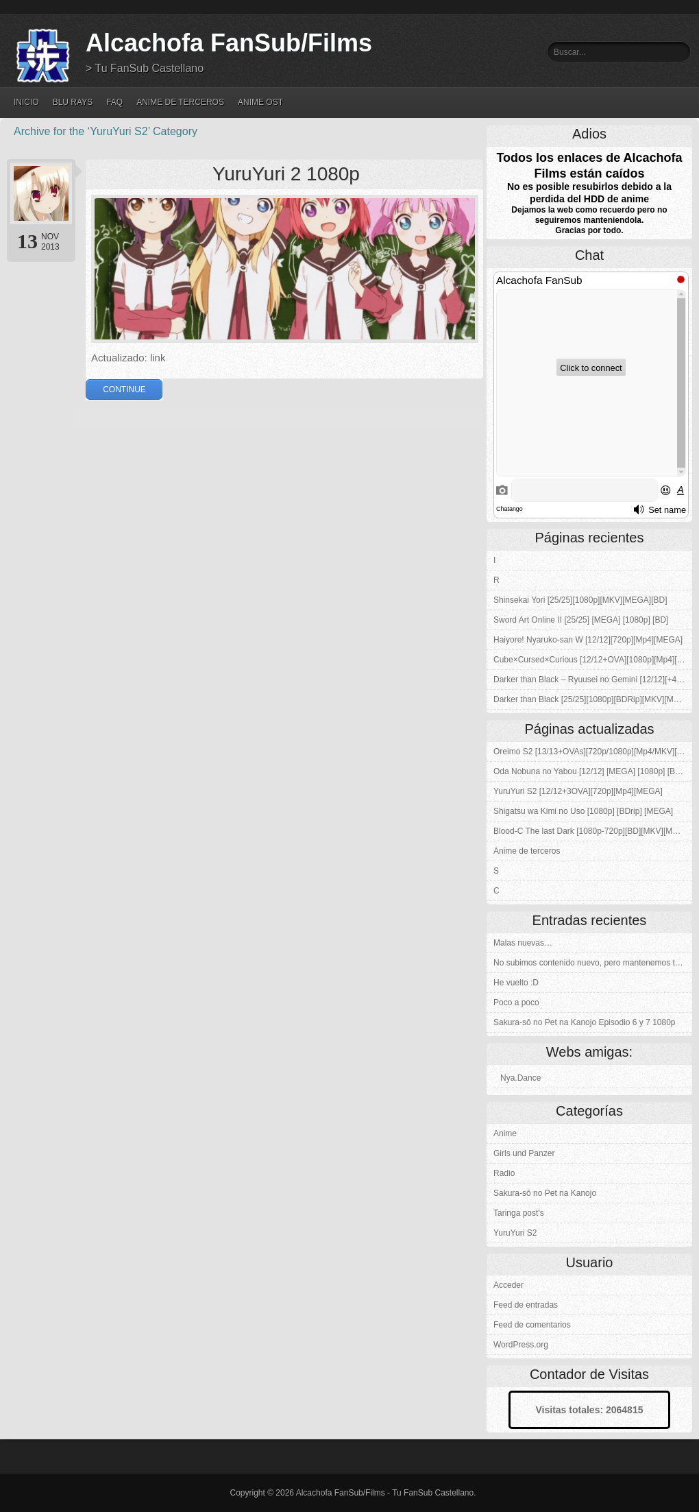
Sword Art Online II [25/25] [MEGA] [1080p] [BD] (580, 620)
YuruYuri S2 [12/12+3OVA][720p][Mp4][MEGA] (578, 791)
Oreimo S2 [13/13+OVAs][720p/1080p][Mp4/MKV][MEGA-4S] (592, 751)
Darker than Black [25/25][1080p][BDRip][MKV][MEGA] (592, 699)
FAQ (114, 102)
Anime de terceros (180, 102)
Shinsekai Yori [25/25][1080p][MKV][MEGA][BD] (580, 600)
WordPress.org (520, 1344)
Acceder (508, 1285)
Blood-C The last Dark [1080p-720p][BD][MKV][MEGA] (592, 831)
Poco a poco (516, 1002)
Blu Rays (73, 102)
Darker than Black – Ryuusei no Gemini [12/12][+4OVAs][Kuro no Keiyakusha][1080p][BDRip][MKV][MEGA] (592, 679)
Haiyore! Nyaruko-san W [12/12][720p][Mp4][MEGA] (588, 640)
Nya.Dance (520, 1078)
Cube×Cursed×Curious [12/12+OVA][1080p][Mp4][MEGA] (592, 659)
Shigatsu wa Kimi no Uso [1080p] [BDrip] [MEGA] (583, 811)
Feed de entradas (525, 1305)
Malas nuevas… (522, 943)
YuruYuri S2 (515, 1233)
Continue (124, 389)
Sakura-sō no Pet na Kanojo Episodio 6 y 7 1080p (584, 1022)
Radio (504, 1173)
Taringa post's (518, 1213)
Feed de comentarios (532, 1325)
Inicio (26, 102)
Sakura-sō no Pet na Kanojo (544, 1193)
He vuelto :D (516, 982)
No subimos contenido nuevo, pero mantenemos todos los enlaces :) (592, 963)
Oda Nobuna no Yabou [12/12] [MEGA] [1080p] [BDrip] (592, 771)
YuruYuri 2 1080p (286, 173)
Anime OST (260, 102)
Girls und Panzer (523, 1153)
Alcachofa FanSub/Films (229, 43)
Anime (505, 1133)
